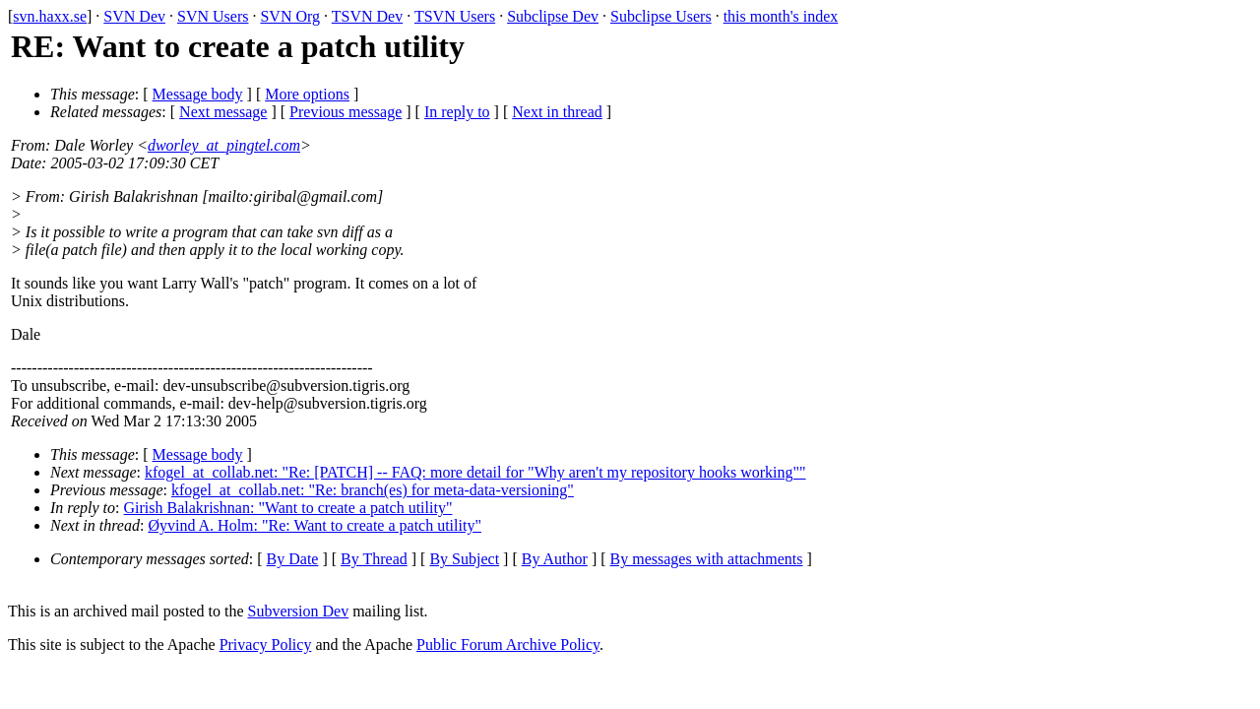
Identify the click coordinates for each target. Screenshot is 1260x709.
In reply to (457, 111)
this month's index (781, 16)
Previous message (345, 111)
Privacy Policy (266, 644)
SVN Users (212, 16)
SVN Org (290, 16)
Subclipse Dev (552, 16)
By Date (293, 558)
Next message (223, 111)
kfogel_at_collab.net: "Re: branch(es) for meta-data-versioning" (372, 490)
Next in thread (557, 111)
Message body (198, 94)
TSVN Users (454, 16)
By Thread (374, 558)
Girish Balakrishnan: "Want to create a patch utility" (288, 507)
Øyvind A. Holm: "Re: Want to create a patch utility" (314, 525)
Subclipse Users (661, 16)
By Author (555, 558)
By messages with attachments (706, 558)
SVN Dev (134, 16)
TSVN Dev (367, 16)
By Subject (464, 558)
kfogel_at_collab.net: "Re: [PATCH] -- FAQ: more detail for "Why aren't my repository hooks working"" (475, 472)
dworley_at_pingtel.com (224, 145)
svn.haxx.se (50, 16)
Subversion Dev (298, 611)
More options (307, 94)
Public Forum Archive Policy (507, 644)
